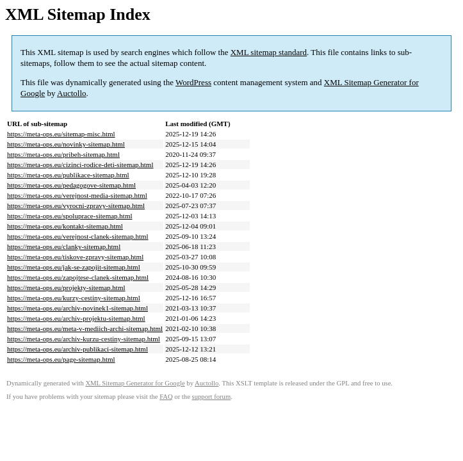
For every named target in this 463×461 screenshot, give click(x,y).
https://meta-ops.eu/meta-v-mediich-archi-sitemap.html (85, 328)
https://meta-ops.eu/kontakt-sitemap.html (65, 226)
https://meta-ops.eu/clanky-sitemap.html (63, 246)
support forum (211, 396)
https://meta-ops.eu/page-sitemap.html (61, 359)
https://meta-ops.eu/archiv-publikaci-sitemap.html (77, 349)
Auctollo (71, 93)
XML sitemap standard (269, 52)
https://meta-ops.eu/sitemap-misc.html (61, 134)
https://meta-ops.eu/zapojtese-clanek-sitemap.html (78, 277)
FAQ (166, 396)
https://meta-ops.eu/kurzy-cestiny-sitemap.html (73, 298)
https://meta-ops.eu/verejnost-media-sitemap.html (77, 195)
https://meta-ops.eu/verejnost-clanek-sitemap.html (78, 236)
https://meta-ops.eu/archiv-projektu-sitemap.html (76, 318)
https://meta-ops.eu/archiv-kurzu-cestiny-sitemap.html (83, 339)
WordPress (193, 82)
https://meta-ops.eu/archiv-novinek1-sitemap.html (77, 308)
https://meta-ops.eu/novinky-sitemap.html (66, 144)
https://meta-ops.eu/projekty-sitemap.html (66, 287)
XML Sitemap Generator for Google (134, 383)
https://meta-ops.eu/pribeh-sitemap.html (63, 154)
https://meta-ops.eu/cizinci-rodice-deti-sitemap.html (80, 164)
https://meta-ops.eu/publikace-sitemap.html (68, 175)
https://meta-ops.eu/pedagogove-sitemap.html (71, 185)
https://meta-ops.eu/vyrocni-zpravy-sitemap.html (76, 205)
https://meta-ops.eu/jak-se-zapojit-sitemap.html (73, 267)
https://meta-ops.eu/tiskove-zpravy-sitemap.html (75, 257)
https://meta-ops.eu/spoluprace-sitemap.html (70, 216)
